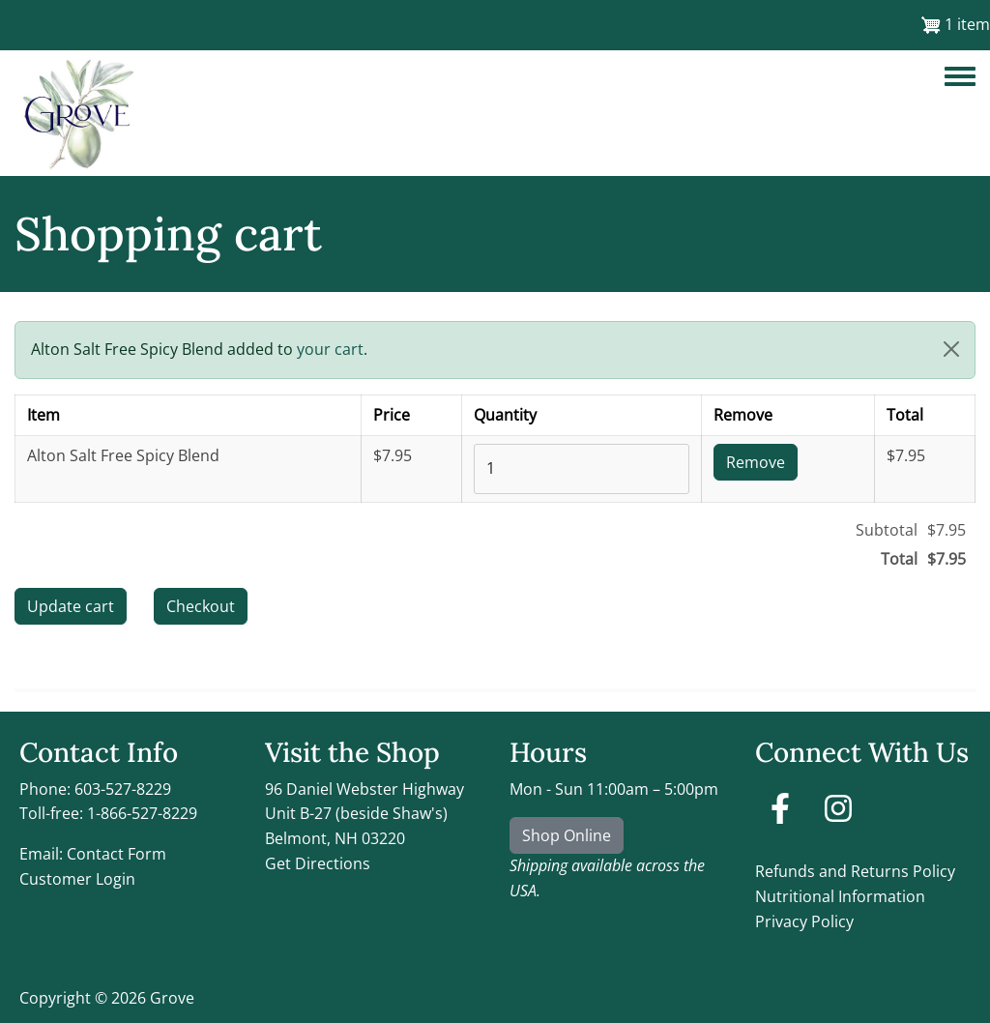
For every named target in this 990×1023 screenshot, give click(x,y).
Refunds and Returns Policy (855, 871)
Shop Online (566, 835)
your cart (330, 349)
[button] (951, 349)
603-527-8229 (122, 789)
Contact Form (116, 853)
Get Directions (317, 863)
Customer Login (77, 879)
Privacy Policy (804, 921)
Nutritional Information (840, 896)
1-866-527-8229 (142, 813)
